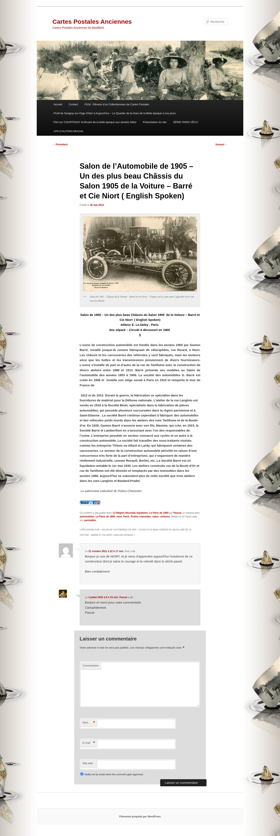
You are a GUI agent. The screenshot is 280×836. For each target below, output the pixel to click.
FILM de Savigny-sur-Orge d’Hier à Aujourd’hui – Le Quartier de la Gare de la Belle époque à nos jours (114, 113)
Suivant (221, 144)
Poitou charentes (141, 516)
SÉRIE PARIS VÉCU (185, 122)
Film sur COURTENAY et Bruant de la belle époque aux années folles (94, 122)
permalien (90, 520)
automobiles (87, 516)
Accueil (57, 104)
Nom (89, 723)
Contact (73, 104)
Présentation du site (155, 122)
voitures (165, 516)
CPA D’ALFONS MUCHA (68, 131)
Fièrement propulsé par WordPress (140, 816)
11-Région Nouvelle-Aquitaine (130, 512)
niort (119, 516)
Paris (126, 516)
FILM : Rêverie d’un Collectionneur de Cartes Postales (116, 104)
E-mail (89, 743)
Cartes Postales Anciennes (92, 21)
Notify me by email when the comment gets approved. (112, 774)
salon (155, 516)
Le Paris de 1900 (158, 512)
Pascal (177, 512)
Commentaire (91, 665)
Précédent (60, 144)
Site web (88, 763)
